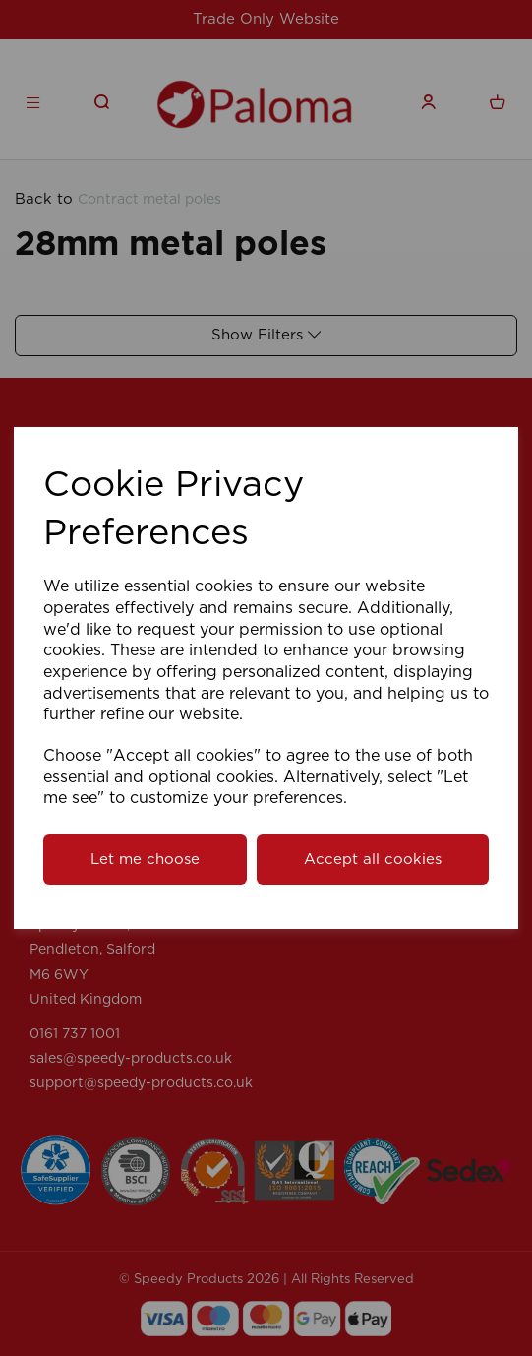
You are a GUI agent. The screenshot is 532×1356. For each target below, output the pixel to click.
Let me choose (145, 859)
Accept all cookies (373, 859)
